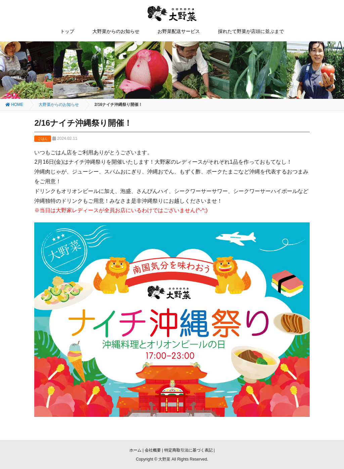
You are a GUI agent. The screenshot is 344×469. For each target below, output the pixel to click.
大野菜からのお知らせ (115, 31)
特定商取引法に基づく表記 (188, 450)
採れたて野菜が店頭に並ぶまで (251, 31)
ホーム (135, 450)
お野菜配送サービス (179, 31)
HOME (14, 104)
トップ (67, 31)
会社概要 (153, 450)
